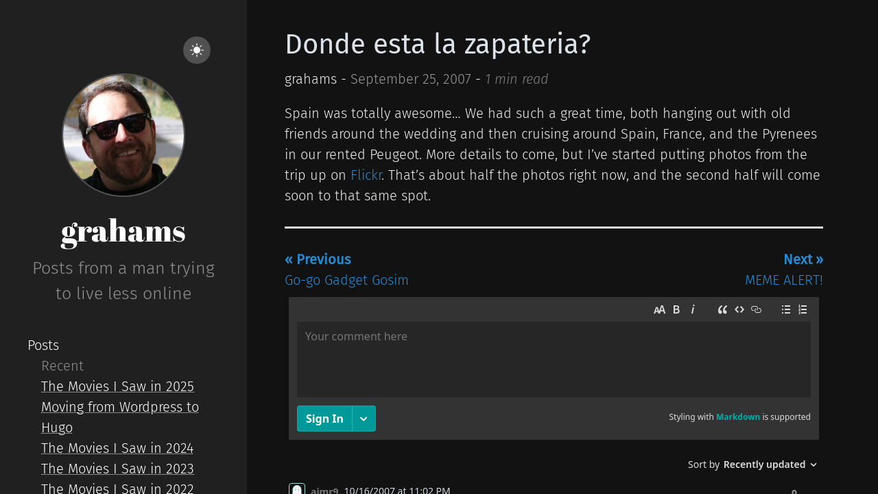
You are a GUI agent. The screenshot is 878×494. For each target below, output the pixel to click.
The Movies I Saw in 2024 (117, 448)
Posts (43, 345)
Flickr (366, 175)
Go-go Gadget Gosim (347, 269)
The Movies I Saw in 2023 (117, 468)
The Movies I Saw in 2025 (117, 386)
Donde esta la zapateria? (438, 44)
